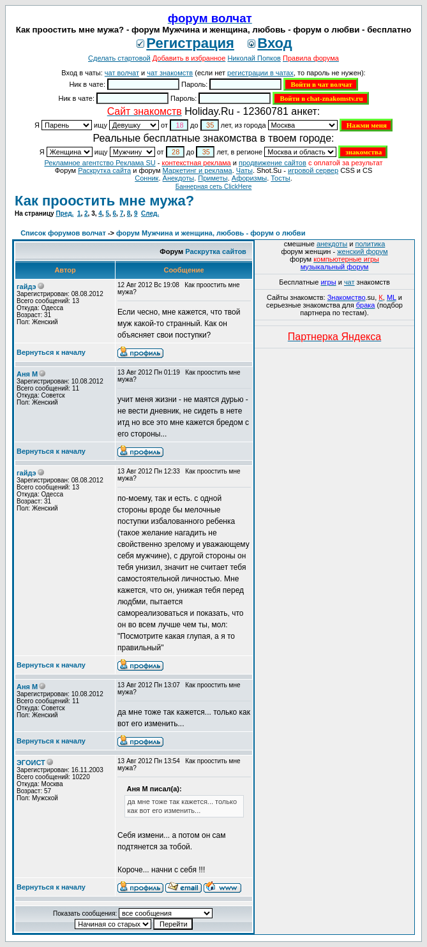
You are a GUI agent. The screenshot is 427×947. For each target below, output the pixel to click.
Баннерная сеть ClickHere (214, 186)
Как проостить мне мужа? (104, 201)
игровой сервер (313, 170)
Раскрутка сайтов (215, 251)
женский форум (362, 251)
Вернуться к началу (51, 352)
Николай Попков (254, 58)
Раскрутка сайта (104, 170)
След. (150, 213)
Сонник (146, 178)
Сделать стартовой (119, 58)
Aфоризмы (249, 178)
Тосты (280, 178)
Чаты (244, 170)
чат (349, 282)
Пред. (64, 213)
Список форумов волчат (63, 233)
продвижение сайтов (272, 163)
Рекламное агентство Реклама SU (99, 163)
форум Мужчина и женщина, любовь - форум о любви (210, 233)
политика (371, 244)
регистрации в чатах (260, 73)
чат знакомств (170, 73)
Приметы (212, 178)
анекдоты (332, 244)
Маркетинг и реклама (197, 170)
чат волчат (122, 73)
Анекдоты (179, 178)
